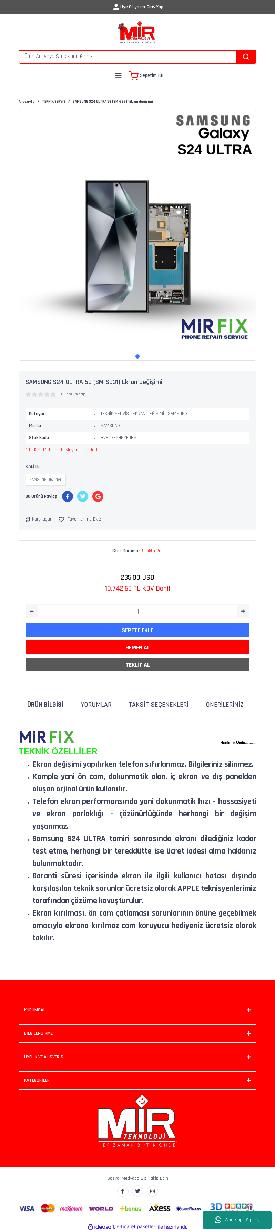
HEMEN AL (137, 648)
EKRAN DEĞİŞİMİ (148, 414)
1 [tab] (137, 356)
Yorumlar (96, 704)
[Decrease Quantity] (32, 611)
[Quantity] (137, 611)
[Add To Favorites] (80, 519)
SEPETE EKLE (137, 630)
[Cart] (146, 76)
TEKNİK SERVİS (115, 414)
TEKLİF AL (137, 665)
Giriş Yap (155, 7)
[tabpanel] (137, 228)
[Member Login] (116, 7)
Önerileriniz (225, 704)
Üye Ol (126, 7)
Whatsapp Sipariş (237, 1220)
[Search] (137, 57)
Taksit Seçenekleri (159, 704)
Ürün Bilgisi (45, 704)
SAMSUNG (177, 414)
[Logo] (137, 33)
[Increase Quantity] (243, 611)
